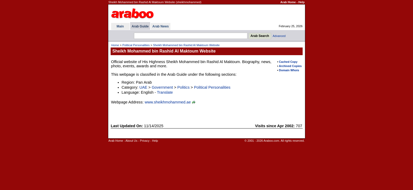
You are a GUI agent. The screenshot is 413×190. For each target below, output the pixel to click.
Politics (183, 87)
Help (301, 2)
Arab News (161, 26)
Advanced (279, 35)
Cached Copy (288, 61)
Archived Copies (290, 66)
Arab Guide (140, 26)
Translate (165, 92)
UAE (143, 87)
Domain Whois (289, 70)
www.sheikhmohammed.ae (168, 102)
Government (162, 87)
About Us (131, 140)
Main (120, 26)
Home (115, 45)
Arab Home (288, 2)
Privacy (144, 140)
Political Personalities (136, 45)
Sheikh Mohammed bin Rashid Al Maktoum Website (186, 45)
